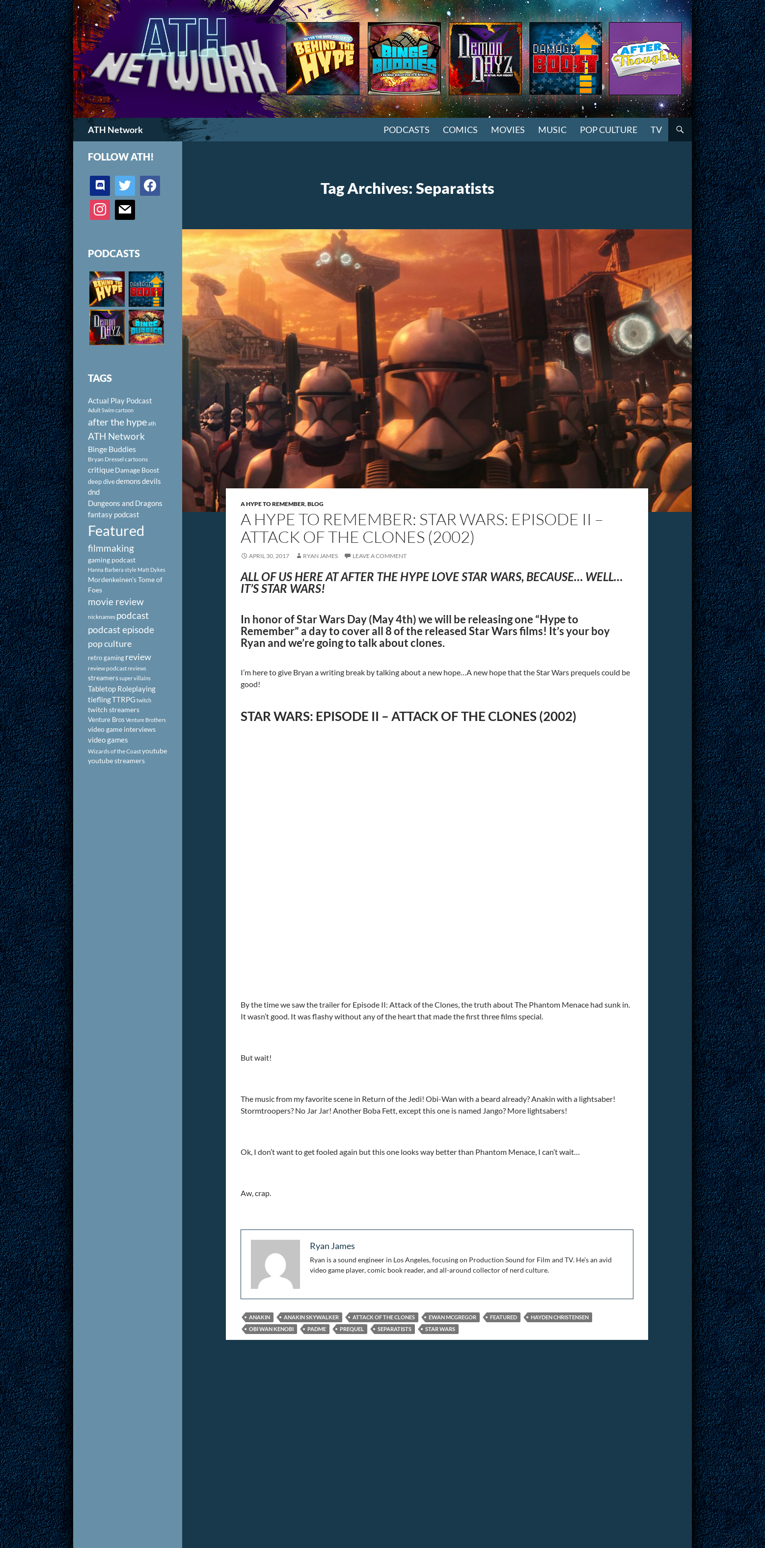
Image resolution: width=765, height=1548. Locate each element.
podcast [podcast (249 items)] (132, 615)
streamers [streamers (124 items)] (103, 677)
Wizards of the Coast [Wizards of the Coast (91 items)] (114, 751)
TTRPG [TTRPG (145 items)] (124, 699)
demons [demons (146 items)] (128, 481)
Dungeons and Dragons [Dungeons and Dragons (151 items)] (125, 503)
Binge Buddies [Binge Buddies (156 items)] (112, 449)
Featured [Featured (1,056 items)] (116, 530)
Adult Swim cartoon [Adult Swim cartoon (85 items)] (111, 410)
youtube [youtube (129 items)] (154, 751)
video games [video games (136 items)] (108, 740)
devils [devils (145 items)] (151, 481)
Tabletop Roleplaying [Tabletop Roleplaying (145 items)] (122, 688)
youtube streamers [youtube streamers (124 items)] (116, 760)
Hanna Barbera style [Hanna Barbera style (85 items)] (112, 569)
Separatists (394, 1329)
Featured (503, 1317)
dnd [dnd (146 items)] (94, 491)
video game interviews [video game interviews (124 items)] (122, 729)
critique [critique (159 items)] (101, 469)
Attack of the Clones (384, 1317)
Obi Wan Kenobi (271, 1329)
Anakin (259, 1317)
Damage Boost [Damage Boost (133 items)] (137, 470)
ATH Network (115, 129)
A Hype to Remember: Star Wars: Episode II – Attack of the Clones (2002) (422, 528)
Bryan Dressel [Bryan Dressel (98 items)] (106, 459)
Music (552, 129)
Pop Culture (608, 129)
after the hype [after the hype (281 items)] (117, 421)
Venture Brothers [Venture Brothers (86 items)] (146, 720)
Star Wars (440, 1329)
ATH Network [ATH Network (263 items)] (116, 436)
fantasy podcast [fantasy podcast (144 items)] (113, 514)
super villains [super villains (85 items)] (135, 678)
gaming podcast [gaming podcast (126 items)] (112, 560)
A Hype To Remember (273, 503)
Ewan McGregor (452, 1317)
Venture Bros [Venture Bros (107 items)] (106, 719)
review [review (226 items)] (138, 656)
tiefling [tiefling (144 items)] (99, 699)
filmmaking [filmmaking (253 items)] (111, 548)
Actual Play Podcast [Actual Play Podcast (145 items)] (120, 400)
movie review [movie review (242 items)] (116, 601)
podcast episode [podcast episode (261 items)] (121, 629)
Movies (508, 129)
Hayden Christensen (560, 1317)
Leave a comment (380, 556)
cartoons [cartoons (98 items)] (136, 459)
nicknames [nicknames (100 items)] (101, 616)
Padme (316, 1329)
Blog (315, 503)
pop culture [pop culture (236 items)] (110, 643)
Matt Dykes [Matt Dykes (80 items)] (151, 569)
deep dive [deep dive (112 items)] (101, 481)
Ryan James (320, 556)
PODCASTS (406, 129)
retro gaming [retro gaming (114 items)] (106, 658)
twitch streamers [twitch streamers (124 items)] (113, 709)
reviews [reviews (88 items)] (137, 668)
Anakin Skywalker (311, 1317)
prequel (352, 1329)
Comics (460, 129)
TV (656, 129)
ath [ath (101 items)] (152, 423)
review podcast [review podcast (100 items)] (107, 668)
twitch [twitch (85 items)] (144, 700)
